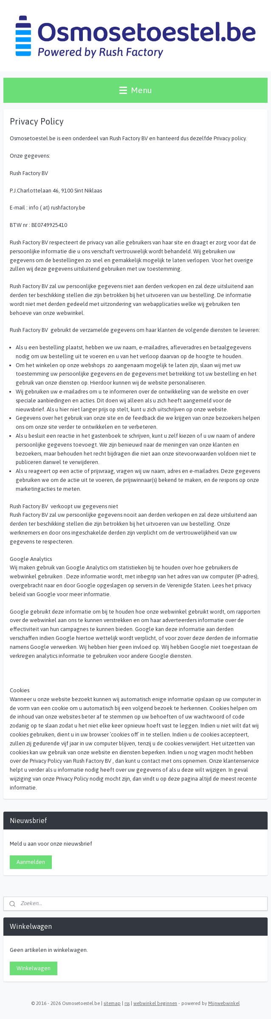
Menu (135, 90)
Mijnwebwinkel (224, 1003)
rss (127, 1003)
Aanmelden (31, 862)
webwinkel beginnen (155, 1003)
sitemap (112, 1003)
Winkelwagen (34, 968)
